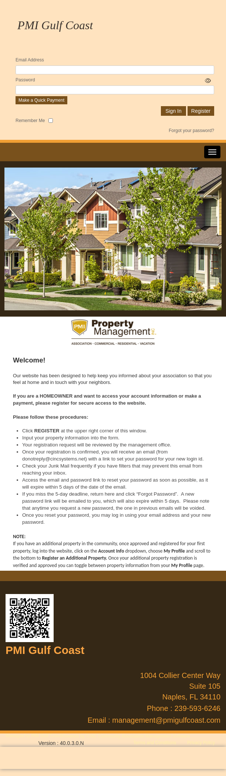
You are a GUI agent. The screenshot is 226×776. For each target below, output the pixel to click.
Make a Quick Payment (41, 100)
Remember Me (30, 120)
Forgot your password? (191, 130)
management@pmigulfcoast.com (166, 720)
